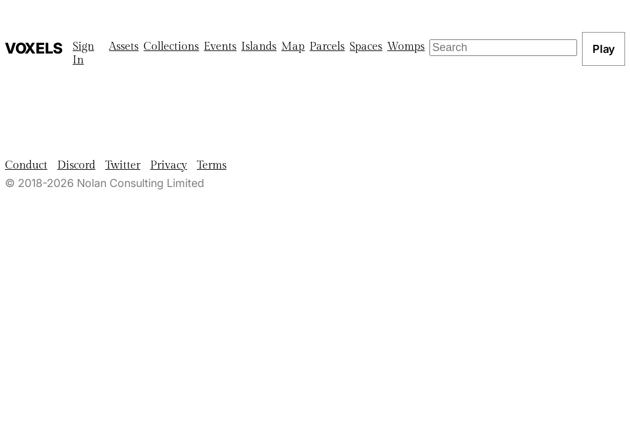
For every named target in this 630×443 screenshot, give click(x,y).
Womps (406, 46)
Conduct (26, 165)
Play (603, 48)
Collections (171, 46)
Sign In (83, 53)
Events (220, 46)
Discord (76, 165)
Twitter (122, 165)
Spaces (365, 46)
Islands (258, 46)
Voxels (34, 48)
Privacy (168, 165)
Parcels (327, 46)
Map (293, 46)
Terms (211, 165)
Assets (123, 46)
